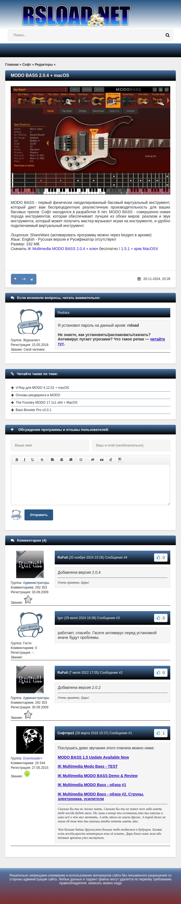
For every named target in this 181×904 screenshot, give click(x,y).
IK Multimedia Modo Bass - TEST (88, 766)
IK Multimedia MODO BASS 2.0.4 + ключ (63, 248)
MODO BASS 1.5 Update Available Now (93, 757)
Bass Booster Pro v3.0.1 (33, 410)
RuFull (62, 557)
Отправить (39, 515)
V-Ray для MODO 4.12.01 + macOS (42, 388)
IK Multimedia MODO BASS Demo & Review (98, 775)
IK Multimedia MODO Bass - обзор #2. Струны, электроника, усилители (101, 796)
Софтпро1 (65, 733)
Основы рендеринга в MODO (38, 395)
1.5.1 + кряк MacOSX (139, 248)
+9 (24, 279)
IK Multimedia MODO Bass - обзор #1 (92, 785)
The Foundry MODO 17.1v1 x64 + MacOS (46, 402)
